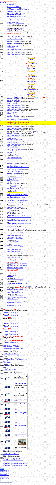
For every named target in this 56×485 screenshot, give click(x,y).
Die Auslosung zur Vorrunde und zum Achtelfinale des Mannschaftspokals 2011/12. (16, 297)
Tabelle (11, 29)
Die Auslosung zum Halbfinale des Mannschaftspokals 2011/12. (14, 157)
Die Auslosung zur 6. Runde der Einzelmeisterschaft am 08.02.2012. (15, 171)
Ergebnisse (8, 29)
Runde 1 (14, 278)
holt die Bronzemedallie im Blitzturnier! (18, 381)
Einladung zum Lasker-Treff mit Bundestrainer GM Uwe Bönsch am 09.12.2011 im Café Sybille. (18, 229)
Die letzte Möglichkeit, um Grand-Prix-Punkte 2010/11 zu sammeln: (12, 459)
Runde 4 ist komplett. (9, 148)
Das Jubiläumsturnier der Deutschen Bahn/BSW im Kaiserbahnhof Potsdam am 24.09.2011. (17, 283)
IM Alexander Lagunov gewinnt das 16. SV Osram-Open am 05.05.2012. (15, 19)
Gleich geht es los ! (15, 444)
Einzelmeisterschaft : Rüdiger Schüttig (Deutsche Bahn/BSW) (14, 14)
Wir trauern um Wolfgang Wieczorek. (11, 138)
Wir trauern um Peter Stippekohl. (11, 179)
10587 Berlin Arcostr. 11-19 (26, 286)
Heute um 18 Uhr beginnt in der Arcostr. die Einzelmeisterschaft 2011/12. (15, 295)
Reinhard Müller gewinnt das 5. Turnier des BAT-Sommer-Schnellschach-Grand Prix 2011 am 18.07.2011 (15, 359)
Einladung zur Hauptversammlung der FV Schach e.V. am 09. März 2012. (17, 150)
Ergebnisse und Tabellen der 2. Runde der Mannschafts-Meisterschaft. (15, 268)
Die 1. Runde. (15, 435)
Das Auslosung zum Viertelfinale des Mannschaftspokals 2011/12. (14, 206)
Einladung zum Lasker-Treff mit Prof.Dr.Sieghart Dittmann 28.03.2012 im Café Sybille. (17, 112)
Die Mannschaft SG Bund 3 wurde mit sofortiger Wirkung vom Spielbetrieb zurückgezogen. (18, 200)
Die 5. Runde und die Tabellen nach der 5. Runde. (19, 413)
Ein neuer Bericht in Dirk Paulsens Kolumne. (12, 40)
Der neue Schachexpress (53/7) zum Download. (12, 46)
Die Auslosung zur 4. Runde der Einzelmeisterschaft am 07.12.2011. (15, 209)
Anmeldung (8, 365)
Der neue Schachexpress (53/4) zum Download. (12, 178)
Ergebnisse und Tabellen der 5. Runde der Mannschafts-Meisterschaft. (15, 166)
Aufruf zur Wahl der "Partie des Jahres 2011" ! (13, 180)
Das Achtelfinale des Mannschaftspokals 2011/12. (13, 228)
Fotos (21, 29)
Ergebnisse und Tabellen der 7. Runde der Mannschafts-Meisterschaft (15, 115)
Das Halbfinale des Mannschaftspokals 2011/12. (12, 103)
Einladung (4, 365)
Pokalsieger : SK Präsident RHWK (20, 13)
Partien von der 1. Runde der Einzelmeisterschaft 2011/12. (13, 291)
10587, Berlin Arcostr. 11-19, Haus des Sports (14, 123)
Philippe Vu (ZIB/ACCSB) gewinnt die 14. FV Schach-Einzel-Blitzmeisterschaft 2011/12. (17, 119)
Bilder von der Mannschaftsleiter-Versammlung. (12, 299)
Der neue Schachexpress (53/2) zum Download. (12, 241)
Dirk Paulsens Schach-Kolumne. (11, 225)
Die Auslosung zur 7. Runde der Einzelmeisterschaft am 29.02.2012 (15, 135)
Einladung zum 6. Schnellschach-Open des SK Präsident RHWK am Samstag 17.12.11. (17, 197)
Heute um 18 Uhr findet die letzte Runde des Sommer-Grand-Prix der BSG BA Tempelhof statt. (19, 303)
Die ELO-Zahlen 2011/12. (10, 298)
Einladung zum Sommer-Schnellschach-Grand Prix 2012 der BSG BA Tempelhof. (16, 5)
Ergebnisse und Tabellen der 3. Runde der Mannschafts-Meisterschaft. (15, 238)
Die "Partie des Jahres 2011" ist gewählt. (11, 146)
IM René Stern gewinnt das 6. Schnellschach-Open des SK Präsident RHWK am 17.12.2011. (17, 194)
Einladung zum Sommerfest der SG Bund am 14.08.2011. (10, 345)
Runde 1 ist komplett (13, 237)
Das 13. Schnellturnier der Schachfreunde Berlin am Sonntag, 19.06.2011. (13, 460)
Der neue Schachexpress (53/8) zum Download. (12, 22)
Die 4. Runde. (15, 422)
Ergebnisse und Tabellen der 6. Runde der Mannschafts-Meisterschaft (15, 137)
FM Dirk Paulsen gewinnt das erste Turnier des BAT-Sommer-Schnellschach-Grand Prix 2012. (18, 9)
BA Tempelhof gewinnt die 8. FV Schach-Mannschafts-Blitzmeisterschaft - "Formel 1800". (18, 285)
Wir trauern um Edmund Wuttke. (11, 113)
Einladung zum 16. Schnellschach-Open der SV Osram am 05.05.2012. (15, 100)
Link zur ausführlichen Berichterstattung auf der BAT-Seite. (14, 4)
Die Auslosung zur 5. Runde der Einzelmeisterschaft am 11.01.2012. (15, 175)
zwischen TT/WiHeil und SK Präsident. (31, 81)
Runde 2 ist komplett (18, 237)
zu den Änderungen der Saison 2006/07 (4, 473)
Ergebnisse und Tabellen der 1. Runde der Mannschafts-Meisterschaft (15, 289)
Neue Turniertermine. (9, 242)
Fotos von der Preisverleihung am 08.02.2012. (12, 147)
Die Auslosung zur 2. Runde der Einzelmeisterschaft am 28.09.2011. (15, 279)
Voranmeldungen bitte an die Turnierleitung (38, 124)
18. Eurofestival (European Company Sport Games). (20, 374)
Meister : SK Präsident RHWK (11, 13)
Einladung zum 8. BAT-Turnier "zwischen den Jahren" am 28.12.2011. (15, 188)
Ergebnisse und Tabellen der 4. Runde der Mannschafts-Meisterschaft (15, 196)
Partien (19, 29)
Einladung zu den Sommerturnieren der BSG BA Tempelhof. (11, 346)
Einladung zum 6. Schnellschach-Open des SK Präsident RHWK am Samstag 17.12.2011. (17, 195)
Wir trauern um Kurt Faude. (10, 276)
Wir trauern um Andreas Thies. (10, 162)
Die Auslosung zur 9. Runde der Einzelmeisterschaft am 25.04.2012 (15, 32)
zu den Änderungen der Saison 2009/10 (4, 471)
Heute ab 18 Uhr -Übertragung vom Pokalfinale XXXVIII (31, 85)
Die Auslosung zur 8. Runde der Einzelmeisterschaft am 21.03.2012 (15, 109)
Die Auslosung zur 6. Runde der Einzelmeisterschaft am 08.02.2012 (15, 149)
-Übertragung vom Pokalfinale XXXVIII (31, 63)
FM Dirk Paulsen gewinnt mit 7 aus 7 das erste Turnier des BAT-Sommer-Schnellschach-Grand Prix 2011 (15, 463)
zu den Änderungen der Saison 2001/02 (4, 477)
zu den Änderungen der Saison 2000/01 (4, 478)
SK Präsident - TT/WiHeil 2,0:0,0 (31, 72)
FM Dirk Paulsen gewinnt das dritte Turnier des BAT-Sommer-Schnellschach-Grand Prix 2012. (18, 3)
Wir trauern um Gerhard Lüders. (10, 15)
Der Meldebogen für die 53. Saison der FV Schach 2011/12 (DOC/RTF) (11, 311)
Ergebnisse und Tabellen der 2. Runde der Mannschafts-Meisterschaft (15, 267)
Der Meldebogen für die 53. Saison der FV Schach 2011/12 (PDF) (10, 312)
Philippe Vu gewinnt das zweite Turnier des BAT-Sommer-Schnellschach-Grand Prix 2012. (17, 6)
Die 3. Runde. (15, 426)
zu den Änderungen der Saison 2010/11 (4, 470)
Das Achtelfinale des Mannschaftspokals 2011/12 (12, 226)
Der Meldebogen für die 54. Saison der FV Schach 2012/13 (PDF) (14, 11)
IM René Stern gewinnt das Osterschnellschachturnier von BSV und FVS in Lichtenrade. (17, 45)
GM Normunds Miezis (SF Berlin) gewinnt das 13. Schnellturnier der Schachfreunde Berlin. (13, 458)
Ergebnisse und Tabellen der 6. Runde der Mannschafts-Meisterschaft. (15, 139)
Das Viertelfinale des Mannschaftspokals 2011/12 (12, 156)
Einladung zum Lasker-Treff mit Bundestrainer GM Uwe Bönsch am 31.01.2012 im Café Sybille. (18, 167)
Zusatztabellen (15, 29)
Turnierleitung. (34, 287)
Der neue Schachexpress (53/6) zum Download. (12, 118)
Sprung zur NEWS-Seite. (3, 2)
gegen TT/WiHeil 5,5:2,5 (31, 59)
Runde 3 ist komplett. (14, 174)
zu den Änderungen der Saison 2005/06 (4, 474)
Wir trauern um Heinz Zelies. (10, 47)
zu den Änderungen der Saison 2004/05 (4, 475)
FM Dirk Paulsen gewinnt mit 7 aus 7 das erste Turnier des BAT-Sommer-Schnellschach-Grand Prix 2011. (15, 465)
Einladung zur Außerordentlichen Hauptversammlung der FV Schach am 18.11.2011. (17, 263)
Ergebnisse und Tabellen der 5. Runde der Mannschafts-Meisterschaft (15, 165)
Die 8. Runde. (15, 400)
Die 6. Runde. (15, 409)
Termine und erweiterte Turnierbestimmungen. (12, 296)
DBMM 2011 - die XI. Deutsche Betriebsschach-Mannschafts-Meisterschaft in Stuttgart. (19, 212)
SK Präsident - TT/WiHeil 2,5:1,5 (31, 68)
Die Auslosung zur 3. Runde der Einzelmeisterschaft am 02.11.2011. (15, 249)
